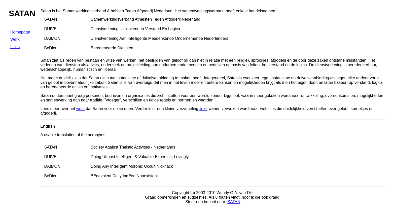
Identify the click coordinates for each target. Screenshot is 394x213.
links (203, 108)
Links (15, 47)
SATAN (233, 202)
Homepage (20, 32)
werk (80, 108)
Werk (15, 39)
